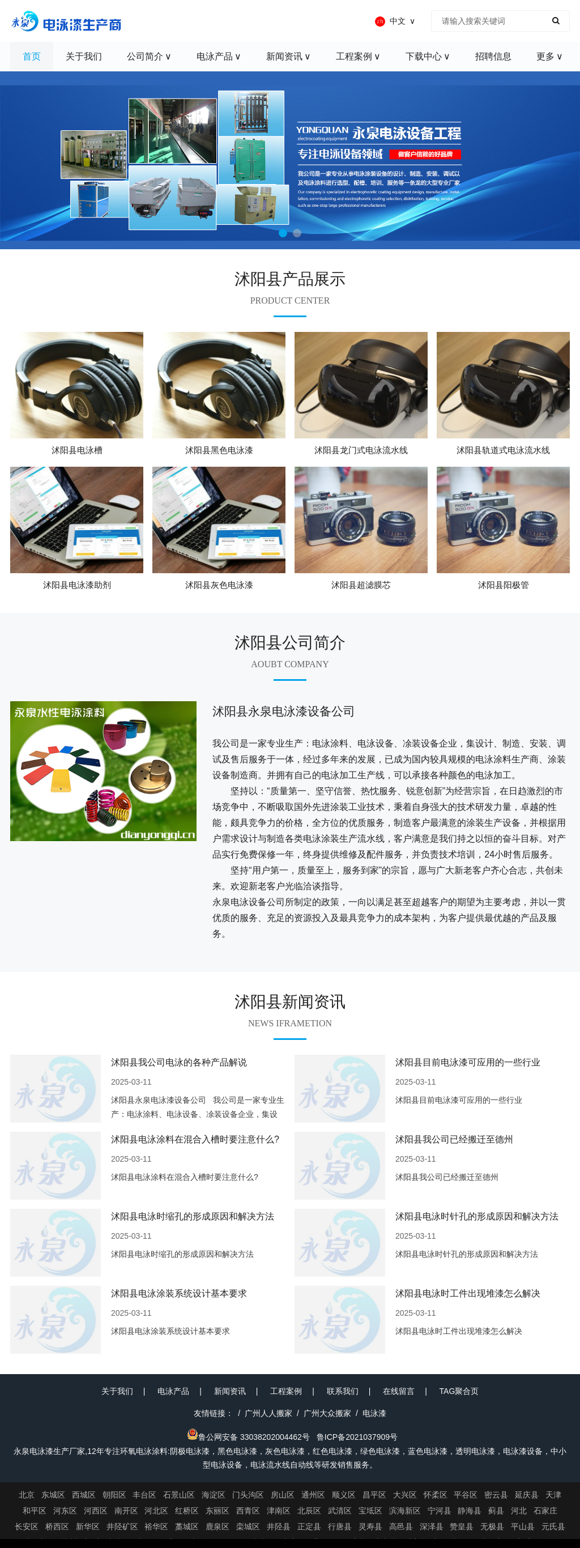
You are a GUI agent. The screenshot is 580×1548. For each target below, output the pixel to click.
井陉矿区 (122, 1526)
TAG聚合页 (459, 1391)
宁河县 (439, 1510)
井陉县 (279, 1526)
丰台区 (144, 1494)
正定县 (309, 1526)
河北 (519, 1510)
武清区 (340, 1510)
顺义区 (344, 1494)
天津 (553, 1494)
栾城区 (248, 1526)
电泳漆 (374, 1413)
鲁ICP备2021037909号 (357, 1437)
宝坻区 (370, 1510)
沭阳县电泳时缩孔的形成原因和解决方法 (192, 1216)
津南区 (279, 1510)
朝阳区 (114, 1494)
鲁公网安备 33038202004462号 (248, 1437)
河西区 (96, 1510)
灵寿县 (370, 1526)
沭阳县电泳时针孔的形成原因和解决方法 (476, 1216)
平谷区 (465, 1494)
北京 (27, 1494)
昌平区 (374, 1494)
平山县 (523, 1526)
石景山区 (179, 1494)
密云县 (496, 1494)
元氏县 (553, 1526)
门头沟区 (248, 1494)
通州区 (313, 1494)
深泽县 (431, 1526)
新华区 (88, 1526)
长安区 (27, 1526)
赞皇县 (462, 1526)
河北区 (156, 1510)
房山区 (283, 1494)
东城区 (53, 1494)
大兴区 (405, 1494)
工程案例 (286, 1391)
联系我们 (343, 1391)
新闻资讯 (230, 1391)
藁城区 (187, 1526)
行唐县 (340, 1526)
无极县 (492, 1526)
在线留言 (399, 1391)
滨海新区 (405, 1510)
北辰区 (309, 1510)
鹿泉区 (217, 1526)
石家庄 (545, 1510)
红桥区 (187, 1510)
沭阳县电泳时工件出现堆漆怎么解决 (467, 1293)
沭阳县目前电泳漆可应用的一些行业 (467, 1062)
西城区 (84, 1494)
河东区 (65, 1510)
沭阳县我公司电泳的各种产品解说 (179, 1062)
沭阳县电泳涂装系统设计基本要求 (179, 1293)
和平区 (34, 1510)
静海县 (469, 1510)
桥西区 (57, 1526)
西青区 (248, 1510)
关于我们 (117, 1391)
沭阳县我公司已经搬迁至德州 (454, 1139)
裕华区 (156, 1526)
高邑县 (401, 1526)
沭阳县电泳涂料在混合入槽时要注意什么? (195, 1139)
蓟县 (496, 1510)
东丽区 (217, 1510)
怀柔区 (435, 1494)
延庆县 (527, 1494)
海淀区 (213, 1494)
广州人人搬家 (268, 1413)
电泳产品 (173, 1391)
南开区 (126, 1510)
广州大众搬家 (327, 1413)
